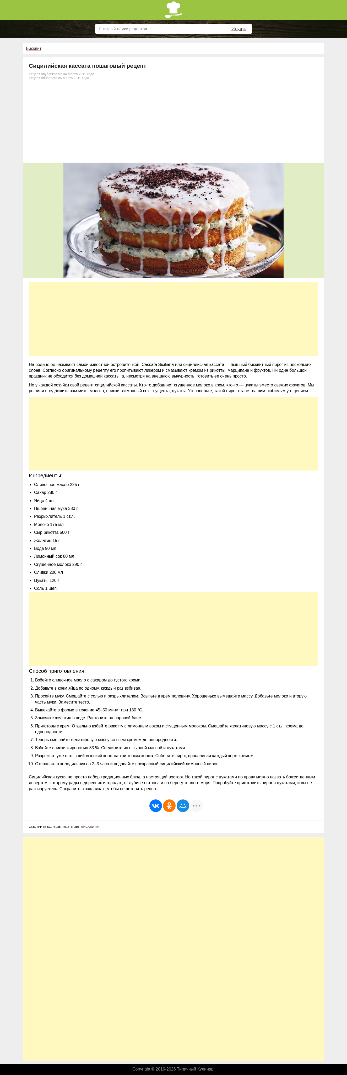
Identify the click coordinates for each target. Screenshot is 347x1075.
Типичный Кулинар (195, 1069)
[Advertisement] (173, 123)
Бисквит (33, 48)
